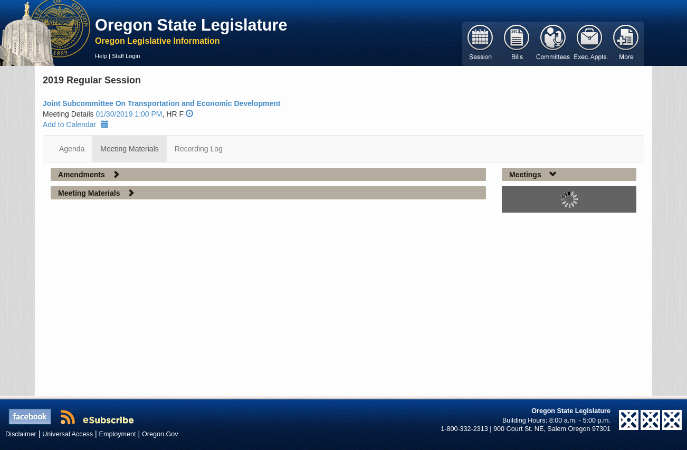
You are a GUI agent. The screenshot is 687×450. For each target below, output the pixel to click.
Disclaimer (20, 434)
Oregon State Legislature (191, 25)
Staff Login (126, 56)
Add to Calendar (76, 124)
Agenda (71, 149)
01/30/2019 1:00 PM (129, 114)
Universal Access (67, 434)
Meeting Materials (129, 149)
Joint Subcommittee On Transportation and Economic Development (161, 103)
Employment (117, 434)
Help (101, 56)
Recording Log (199, 149)
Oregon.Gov (160, 434)
